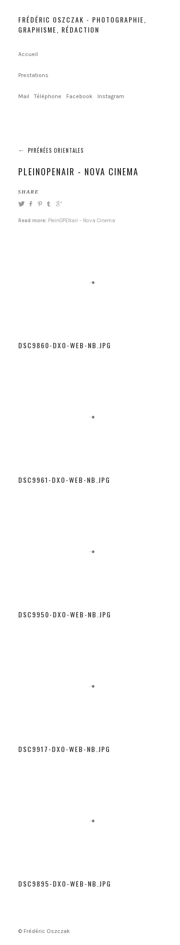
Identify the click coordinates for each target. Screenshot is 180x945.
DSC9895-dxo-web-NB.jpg (64, 883)
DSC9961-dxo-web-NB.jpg (64, 480)
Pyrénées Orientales (56, 150)
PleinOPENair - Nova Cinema (81, 220)
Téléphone (47, 96)
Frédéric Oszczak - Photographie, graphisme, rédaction (82, 24)
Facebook (79, 96)
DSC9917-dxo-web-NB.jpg (64, 749)
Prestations (33, 75)
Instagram (110, 96)
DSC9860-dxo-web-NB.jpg (64, 345)
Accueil (28, 54)
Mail (23, 96)
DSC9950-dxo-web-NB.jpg (64, 614)
